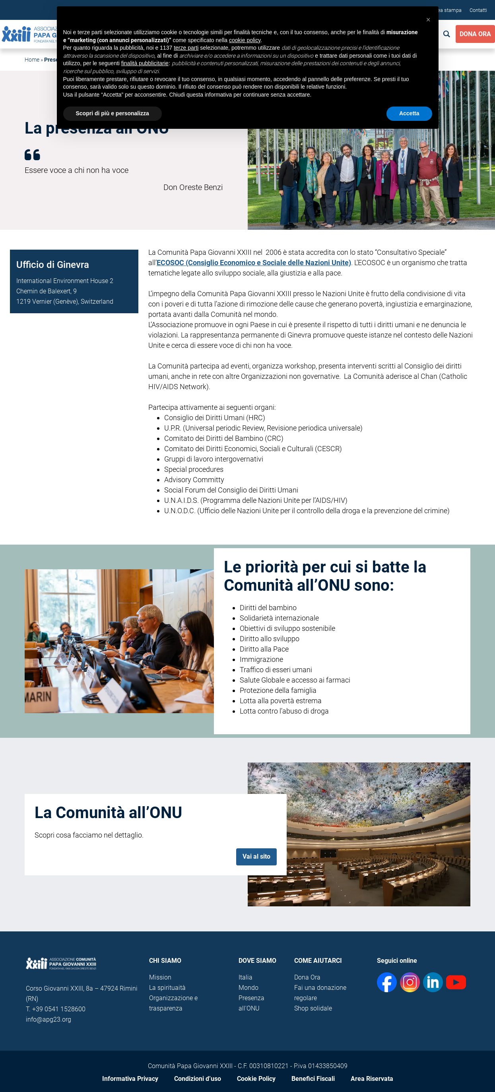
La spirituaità (167, 987)
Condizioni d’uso (197, 1078)
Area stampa (447, 10)
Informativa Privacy (130, 1078)
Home (32, 59)
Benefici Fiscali (313, 1078)
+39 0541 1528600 (58, 1009)
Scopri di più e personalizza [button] (112, 113)
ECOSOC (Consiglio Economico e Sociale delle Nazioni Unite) (254, 262)
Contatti (478, 10)
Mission (160, 977)
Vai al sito (256, 856)
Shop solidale (313, 1008)
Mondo (248, 987)
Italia (245, 977)
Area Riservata (372, 1078)
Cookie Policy (256, 1078)
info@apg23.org (48, 1019)
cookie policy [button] (244, 40)
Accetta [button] (409, 113)
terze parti (186, 48)
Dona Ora (475, 34)
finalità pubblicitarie (145, 63)
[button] (428, 19)
